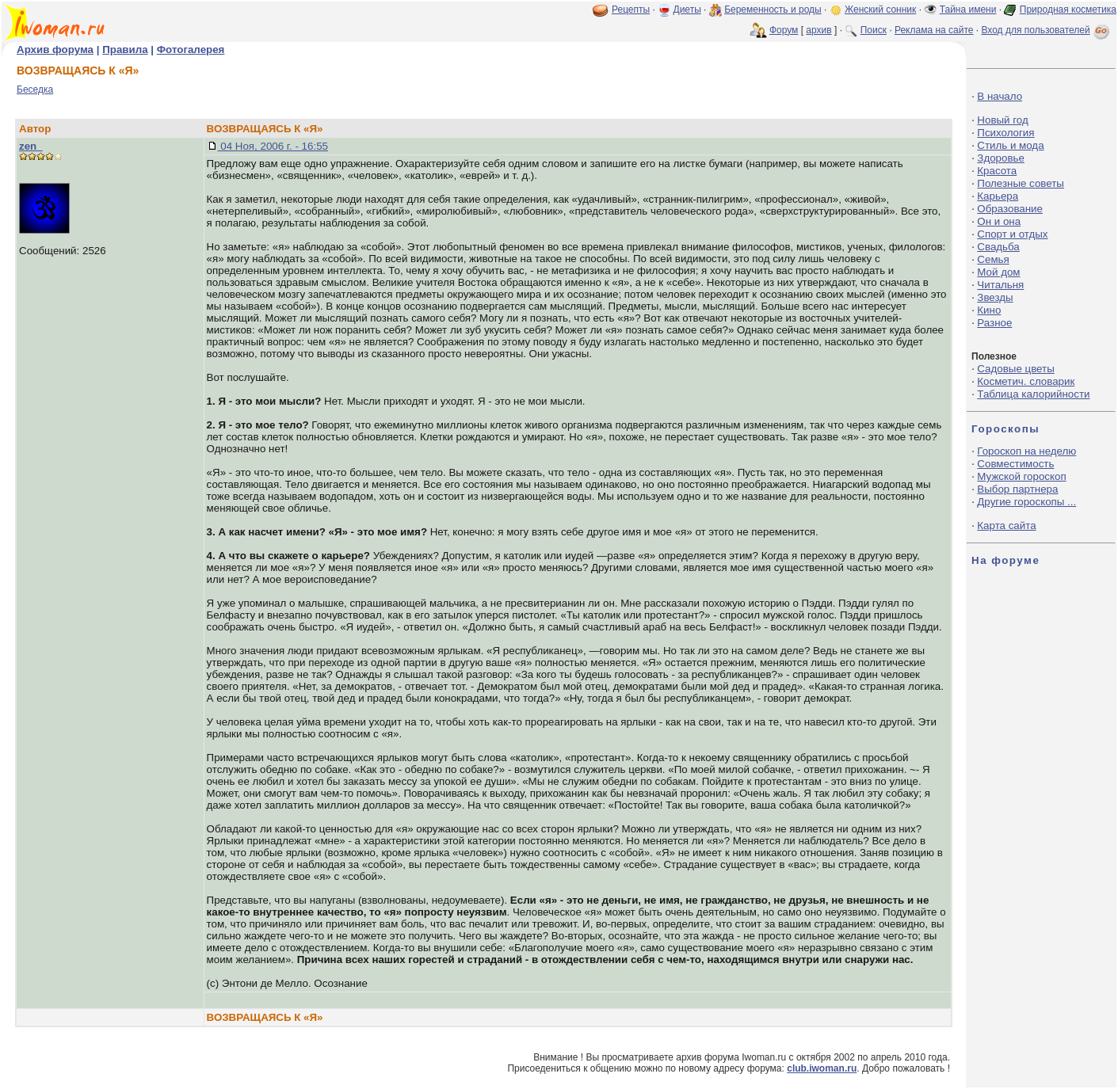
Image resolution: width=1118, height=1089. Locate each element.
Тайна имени (968, 9)
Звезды (995, 297)
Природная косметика (1068, 9)
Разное (994, 323)
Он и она (999, 221)
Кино (989, 310)
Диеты (687, 9)
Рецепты (631, 9)
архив (818, 30)
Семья (993, 259)
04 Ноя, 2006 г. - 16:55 (273, 146)
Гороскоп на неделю (1026, 451)
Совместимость (1015, 464)
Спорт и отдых (1012, 234)
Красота (997, 171)
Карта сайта (1006, 525)
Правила (124, 49)
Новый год (1002, 120)
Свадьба (998, 247)
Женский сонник (880, 9)
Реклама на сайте (934, 30)
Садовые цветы (1015, 369)
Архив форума (55, 49)
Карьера (997, 196)
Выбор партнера (1017, 489)
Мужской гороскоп (1021, 476)
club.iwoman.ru (822, 1068)
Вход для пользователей (1046, 30)
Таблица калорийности (1033, 394)
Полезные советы (1020, 183)
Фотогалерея (191, 49)
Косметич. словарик (1025, 381)
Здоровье (1001, 158)
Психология (1005, 133)
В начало (999, 96)
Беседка (35, 89)
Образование (1010, 209)
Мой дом (998, 272)
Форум (783, 30)
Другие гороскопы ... (1026, 502)
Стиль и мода (1010, 145)
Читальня (1000, 285)
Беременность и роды (773, 9)
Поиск (873, 30)
